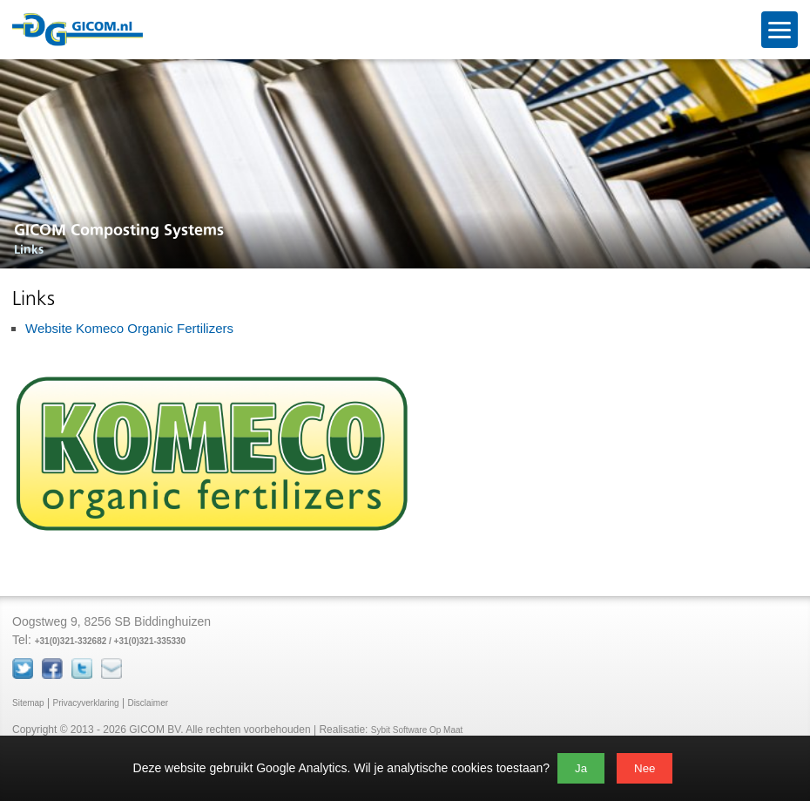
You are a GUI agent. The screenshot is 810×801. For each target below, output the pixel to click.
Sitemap (28, 703)
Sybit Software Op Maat (417, 730)
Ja (581, 768)
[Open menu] (779, 29)
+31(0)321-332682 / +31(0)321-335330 (110, 641)
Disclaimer (147, 703)
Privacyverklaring (85, 703)
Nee (644, 768)
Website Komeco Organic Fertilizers (129, 328)
